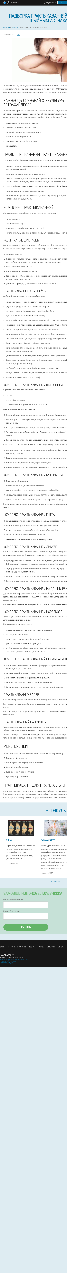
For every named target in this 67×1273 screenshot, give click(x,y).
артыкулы (51, 947)
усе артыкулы (56, 881)
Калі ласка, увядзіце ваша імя (13, 900)
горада (41, 947)
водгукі (32, 947)
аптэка (61, 947)
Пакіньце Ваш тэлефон (11, 911)
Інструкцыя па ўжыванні (17, 947)
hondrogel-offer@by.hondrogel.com (11, 957)
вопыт (2, 947)
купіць (26, 927)
